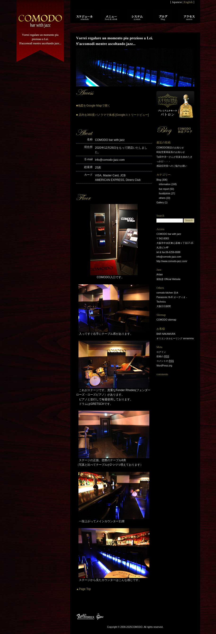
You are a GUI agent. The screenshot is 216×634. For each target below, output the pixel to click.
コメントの (165, 361)
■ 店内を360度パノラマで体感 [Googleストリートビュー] (112, 114)
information (164, 184)
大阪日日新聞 (163, 306)
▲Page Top (83, 589)
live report (164, 189)
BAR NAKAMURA (165, 334)
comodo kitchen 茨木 (167, 292)
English (188, 2)
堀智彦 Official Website (168, 279)
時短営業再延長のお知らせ (170, 152)
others (162, 198)
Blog (158, 180)
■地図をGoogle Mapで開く (93, 105)
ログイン (161, 352)
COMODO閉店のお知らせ (170, 147)
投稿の (162, 356)
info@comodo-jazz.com (110, 159)
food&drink (164, 193)
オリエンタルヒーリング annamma (175, 338)
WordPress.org (164, 365)
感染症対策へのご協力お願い (171, 166)
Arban (159, 274)
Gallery (160, 202)
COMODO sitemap (166, 319)
